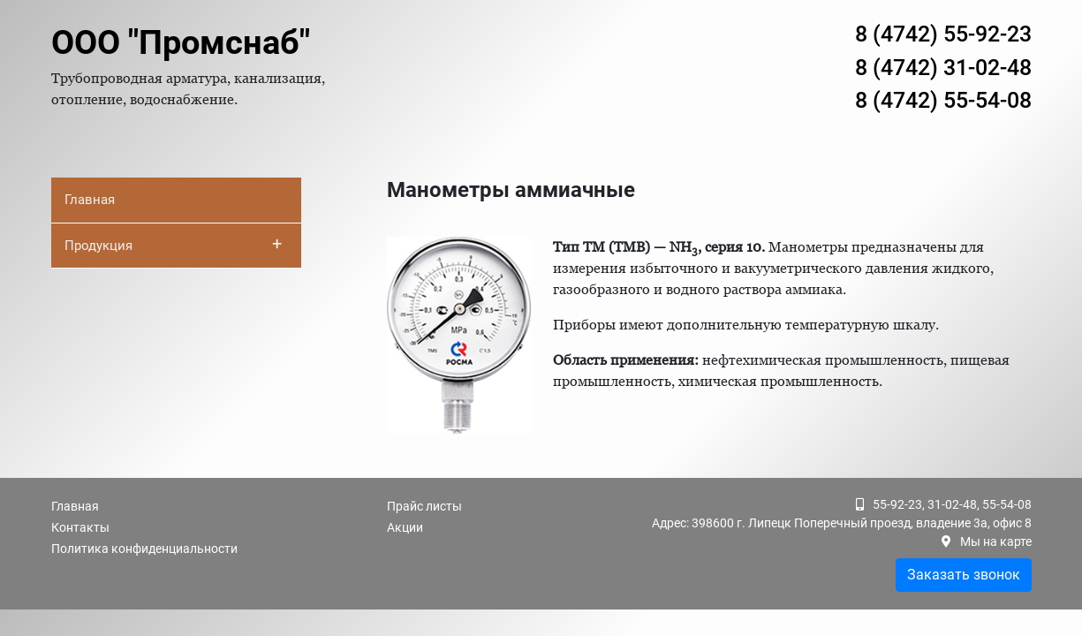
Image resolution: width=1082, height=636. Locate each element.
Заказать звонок (963, 574)
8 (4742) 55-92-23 (943, 34)
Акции (405, 527)
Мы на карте (996, 541)
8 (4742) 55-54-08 (943, 100)
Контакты (80, 527)
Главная (89, 200)
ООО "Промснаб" (180, 42)
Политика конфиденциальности (144, 548)
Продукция (173, 243)
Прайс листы (424, 506)
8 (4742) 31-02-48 (943, 67)
